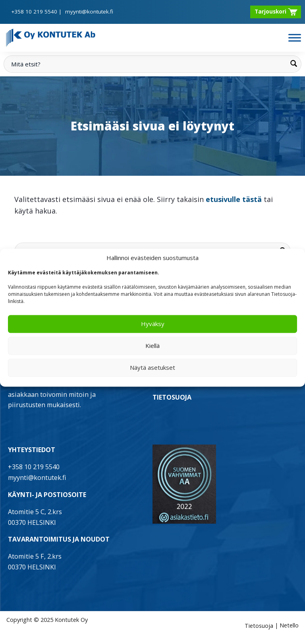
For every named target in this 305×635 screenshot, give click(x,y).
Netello (289, 625)
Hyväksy (152, 324)
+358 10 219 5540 (34, 11)
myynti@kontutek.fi (89, 11)
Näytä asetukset (152, 368)
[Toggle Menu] (294, 37)
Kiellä (152, 346)
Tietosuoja (259, 625)
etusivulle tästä (234, 199)
